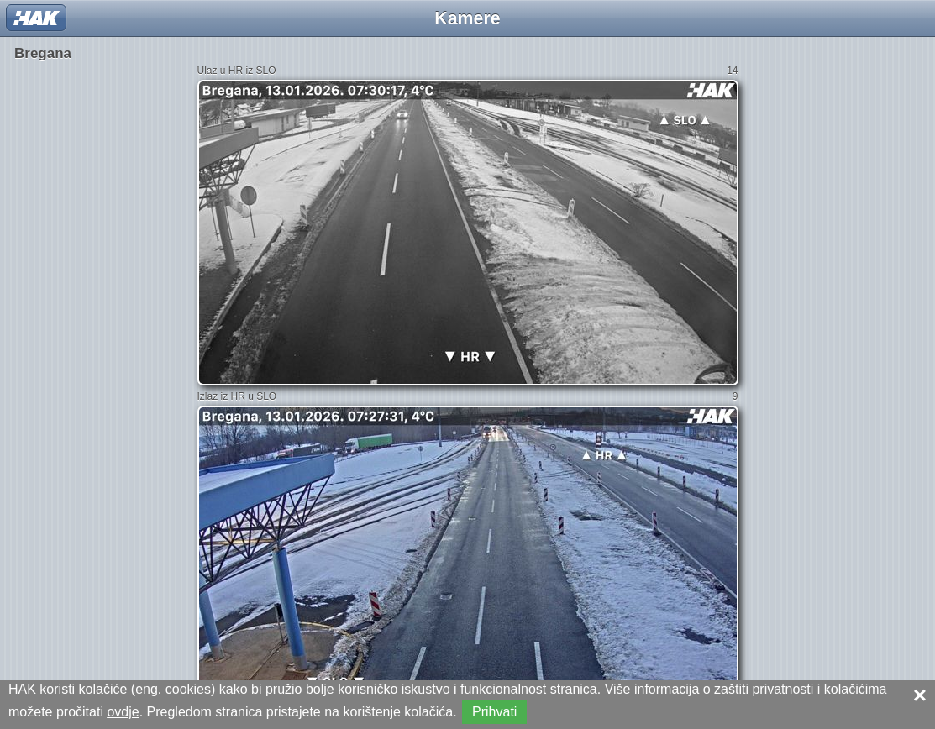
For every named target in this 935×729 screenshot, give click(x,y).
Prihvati (494, 712)
